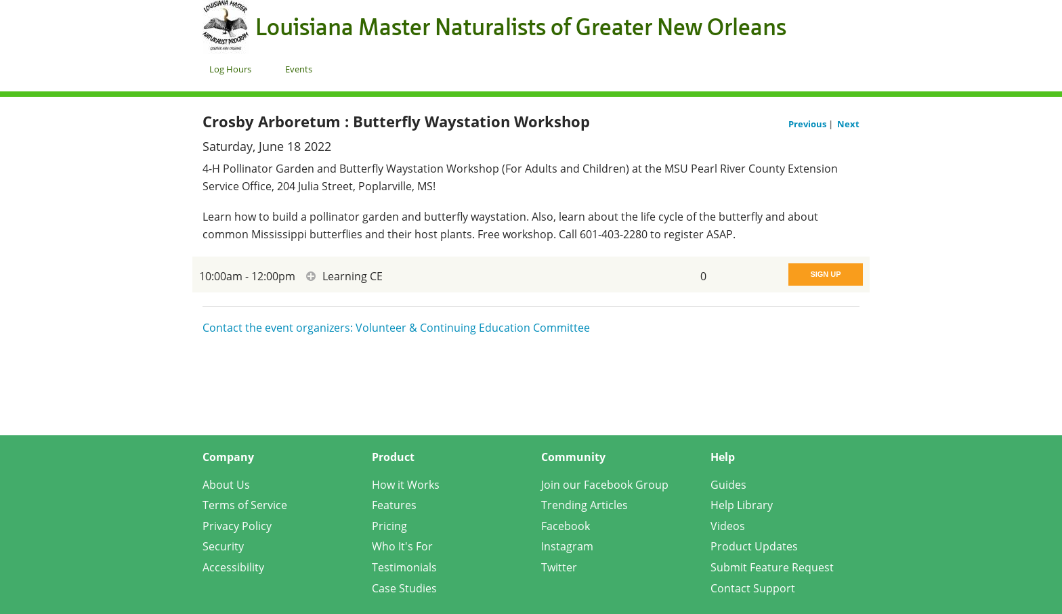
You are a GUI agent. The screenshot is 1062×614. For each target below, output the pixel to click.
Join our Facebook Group (604, 484)
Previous (808, 124)
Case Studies (404, 588)
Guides (728, 484)
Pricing (389, 526)
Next (848, 124)
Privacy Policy (237, 526)
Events (298, 69)
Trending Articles (584, 505)
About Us (226, 484)
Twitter (559, 567)
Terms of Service (245, 505)
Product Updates (754, 546)
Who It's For (402, 546)
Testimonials (404, 567)
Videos (727, 526)
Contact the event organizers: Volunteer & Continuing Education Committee (396, 327)
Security (223, 546)
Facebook (565, 526)
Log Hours (230, 69)
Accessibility (233, 567)
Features (394, 505)
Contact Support (752, 588)
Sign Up (825, 274)
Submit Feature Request (772, 567)
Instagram (567, 546)
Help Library (741, 505)
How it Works (406, 484)
